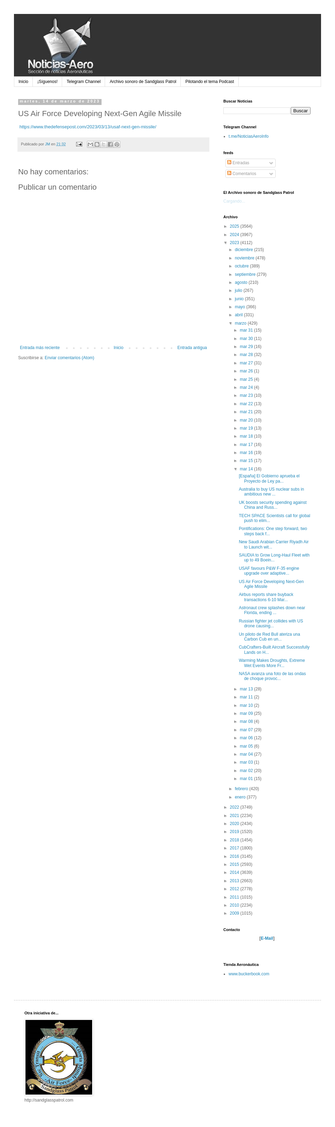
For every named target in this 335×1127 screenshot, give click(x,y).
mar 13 (247, 689)
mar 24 (247, 387)
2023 (235, 242)
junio (240, 298)
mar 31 (247, 330)
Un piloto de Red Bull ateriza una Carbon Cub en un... (269, 637)
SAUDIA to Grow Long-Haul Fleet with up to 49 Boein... (274, 557)
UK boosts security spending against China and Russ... (272, 505)
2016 (235, 856)
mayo (240, 306)
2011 (235, 897)
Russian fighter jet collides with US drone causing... (271, 623)
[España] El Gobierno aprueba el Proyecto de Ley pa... (269, 478)
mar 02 (247, 770)
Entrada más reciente (40, 347)
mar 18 (247, 436)
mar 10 (247, 705)
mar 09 (247, 713)
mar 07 (247, 729)
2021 (235, 815)
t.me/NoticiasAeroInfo (249, 136)
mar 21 (247, 411)
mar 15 (247, 460)
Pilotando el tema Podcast (209, 81)
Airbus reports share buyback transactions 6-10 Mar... (266, 597)
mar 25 (247, 379)
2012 (235, 888)
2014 (235, 872)
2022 (235, 807)
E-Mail (267, 938)
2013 (235, 880)
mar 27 (247, 363)
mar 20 (247, 420)
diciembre (244, 249)
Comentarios (241, 173)
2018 (235, 840)
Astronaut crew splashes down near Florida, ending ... (272, 610)
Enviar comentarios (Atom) (69, 357)
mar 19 (247, 428)
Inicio (23, 81)
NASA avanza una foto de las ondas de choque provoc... (272, 676)
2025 (235, 226)
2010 (235, 905)
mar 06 (247, 737)
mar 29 (247, 346)
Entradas (238, 162)
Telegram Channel (83, 81)
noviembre (245, 258)
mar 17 (247, 444)
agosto (241, 282)
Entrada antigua (192, 347)
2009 (235, 913)
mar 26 (247, 371)
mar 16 (247, 452)
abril (239, 314)
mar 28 (247, 354)
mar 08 (247, 721)
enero (241, 797)
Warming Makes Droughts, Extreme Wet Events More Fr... (272, 663)
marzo (241, 323)
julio (239, 290)
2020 (235, 823)
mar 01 (247, 778)
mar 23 (247, 395)
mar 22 (247, 403)
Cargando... (234, 201)
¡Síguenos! (47, 81)
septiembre (246, 274)
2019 (235, 831)
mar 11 (247, 697)
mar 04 (247, 754)
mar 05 (247, 746)
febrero (242, 788)
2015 (235, 864)
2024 (235, 234)
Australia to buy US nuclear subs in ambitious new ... (271, 492)
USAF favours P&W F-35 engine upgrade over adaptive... (269, 571)
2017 (235, 848)
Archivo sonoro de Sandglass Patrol (143, 81)
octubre (242, 266)
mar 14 (247, 469)
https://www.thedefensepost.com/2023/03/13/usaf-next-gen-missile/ (88, 126)
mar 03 (247, 762)
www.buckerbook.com (249, 973)
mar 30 (247, 338)
